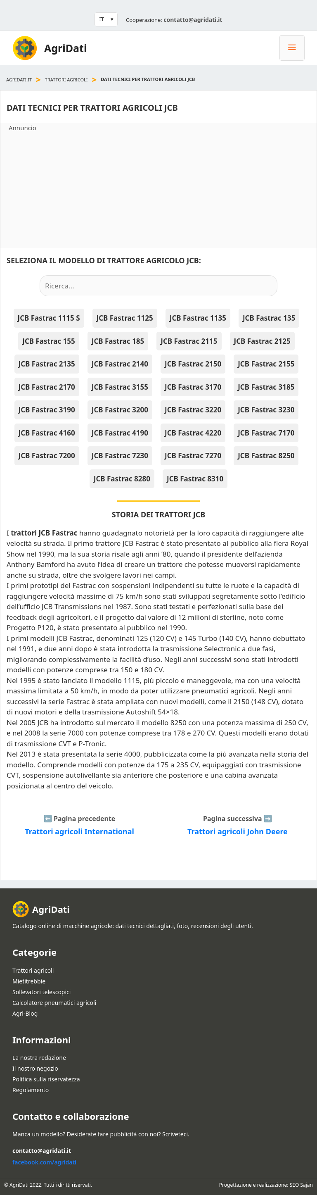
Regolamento (30, 1090)
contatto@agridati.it (192, 20)
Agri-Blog (25, 1013)
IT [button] (101, 19)
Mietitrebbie (28, 981)
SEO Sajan (301, 1184)
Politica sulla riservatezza (46, 1079)
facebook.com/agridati (44, 1162)
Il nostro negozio (35, 1068)
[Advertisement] (158, 190)
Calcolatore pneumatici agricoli (54, 1003)
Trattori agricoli (66, 79)
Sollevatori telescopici (41, 992)
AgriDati (65, 48)
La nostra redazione (39, 1058)
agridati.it (19, 79)
